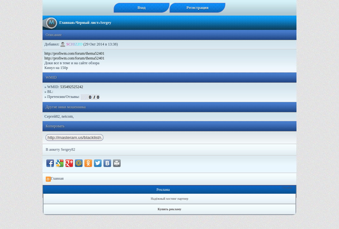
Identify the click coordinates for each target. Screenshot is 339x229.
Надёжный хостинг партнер (169, 198)
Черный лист (87, 22)
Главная (66, 22)
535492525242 (71, 87)
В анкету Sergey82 (60, 149)
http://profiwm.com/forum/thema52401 (74, 53)
